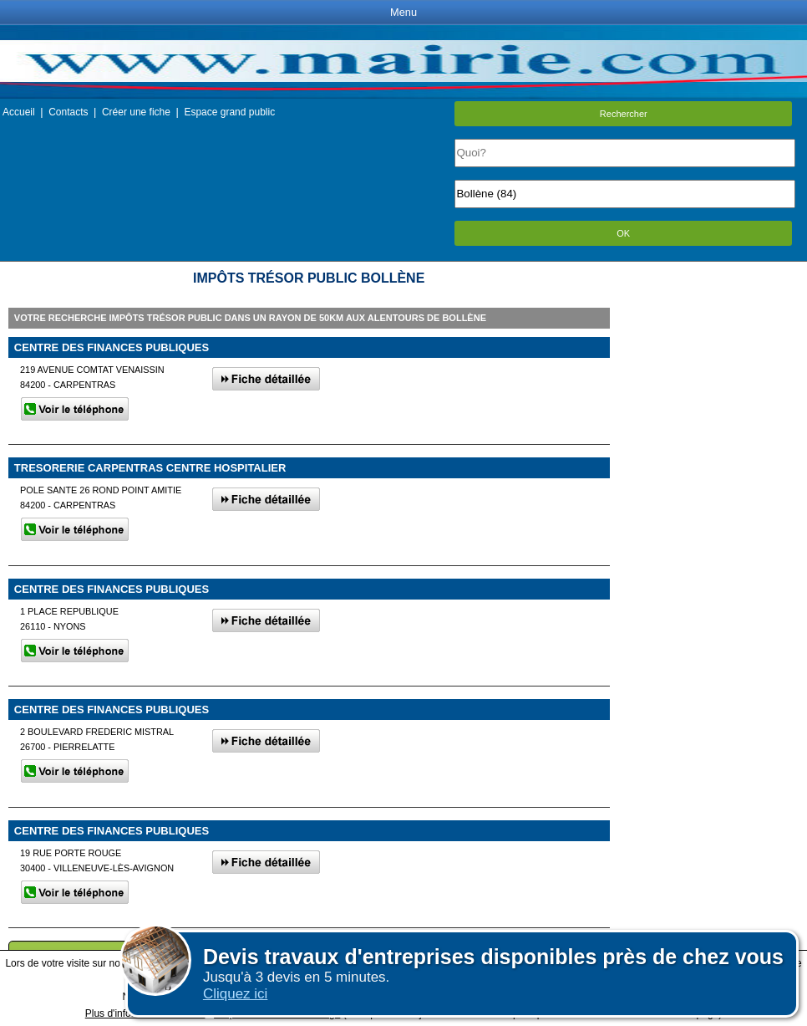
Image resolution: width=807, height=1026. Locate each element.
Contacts (68, 112)
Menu (403, 12)
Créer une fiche (136, 112)
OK (623, 233)
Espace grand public (229, 112)
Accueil (19, 112)
